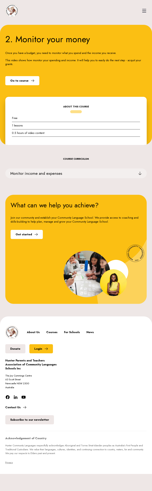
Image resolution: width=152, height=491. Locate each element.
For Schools (72, 332)
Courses (51, 332)
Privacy (9, 462)
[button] (143, 10)
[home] (12, 10)
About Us (33, 332)
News (90, 332)
